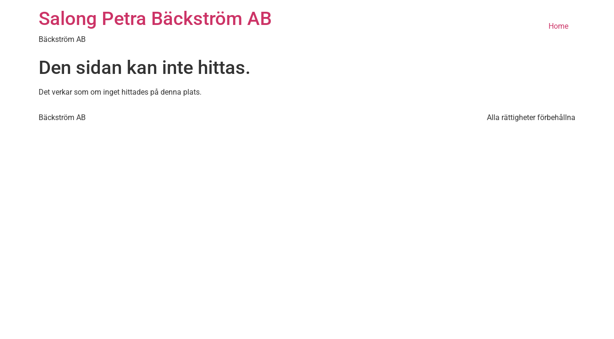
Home (558, 26)
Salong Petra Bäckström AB (155, 19)
